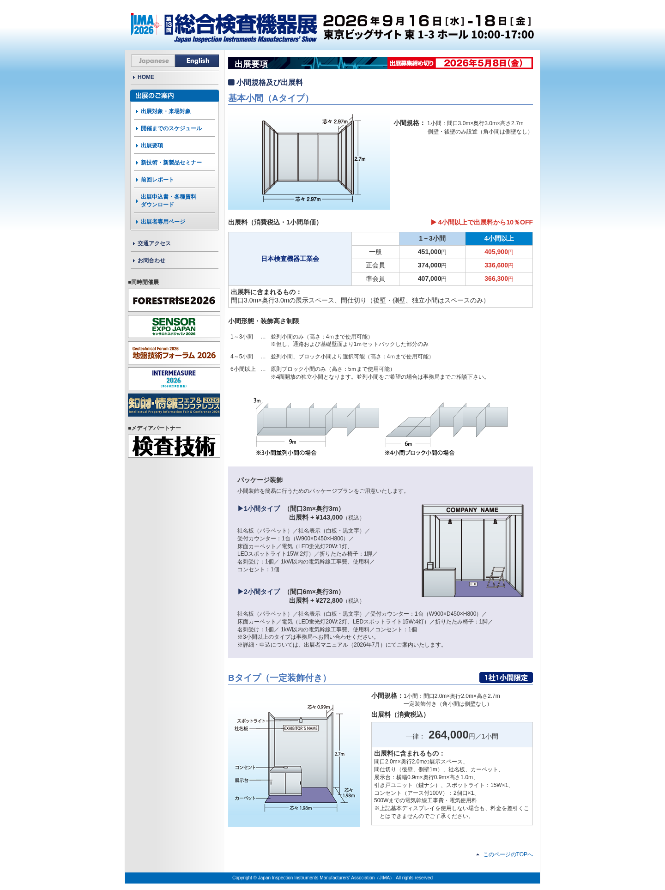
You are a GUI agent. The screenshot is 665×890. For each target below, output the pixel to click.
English (197, 60)
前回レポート (157, 179)
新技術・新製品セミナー (171, 162)
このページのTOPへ (508, 854)
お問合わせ (151, 260)
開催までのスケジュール (171, 128)
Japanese (153, 60)
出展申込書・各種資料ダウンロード (168, 201)
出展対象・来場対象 (166, 111)
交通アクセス (154, 243)
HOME (146, 77)
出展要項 (152, 145)
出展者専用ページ (163, 221)
